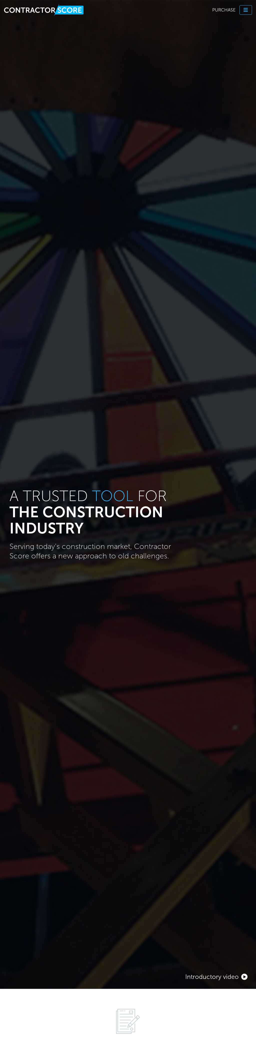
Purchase (224, 10)
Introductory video (216, 977)
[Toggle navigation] (246, 10)
